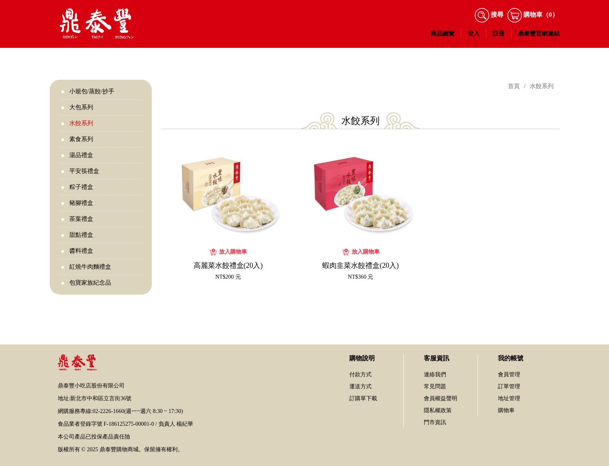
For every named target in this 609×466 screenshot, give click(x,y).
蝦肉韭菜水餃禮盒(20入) (360, 265)
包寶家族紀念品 (90, 282)
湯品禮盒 (81, 155)
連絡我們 (435, 375)
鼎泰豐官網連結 (539, 33)
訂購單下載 (363, 398)
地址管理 (509, 398)
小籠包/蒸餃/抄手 (91, 91)
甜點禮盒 (81, 235)
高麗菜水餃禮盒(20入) (228, 265)
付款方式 (360, 375)
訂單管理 (509, 386)
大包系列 (81, 107)
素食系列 (81, 139)
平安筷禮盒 (84, 171)
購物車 (506, 410)
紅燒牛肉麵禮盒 (90, 266)
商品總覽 (442, 33)
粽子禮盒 (81, 187)
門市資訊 (435, 422)
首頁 (514, 86)
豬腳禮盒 (81, 203)
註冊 (499, 33)
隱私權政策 (438, 410)
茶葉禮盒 (81, 219)
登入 (474, 33)
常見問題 (435, 386)
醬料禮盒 (81, 251)
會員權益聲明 (440, 398)
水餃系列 (81, 123)
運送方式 (360, 386)
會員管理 (509, 375)
